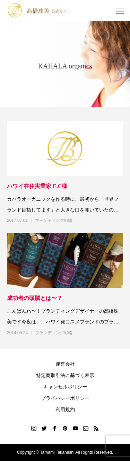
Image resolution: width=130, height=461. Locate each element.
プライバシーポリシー (65, 398)
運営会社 (65, 364)
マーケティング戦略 (53, 220)
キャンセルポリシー (65, 386)
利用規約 (65, 409)
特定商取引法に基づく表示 (65, 375)
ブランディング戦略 (53, 333)
